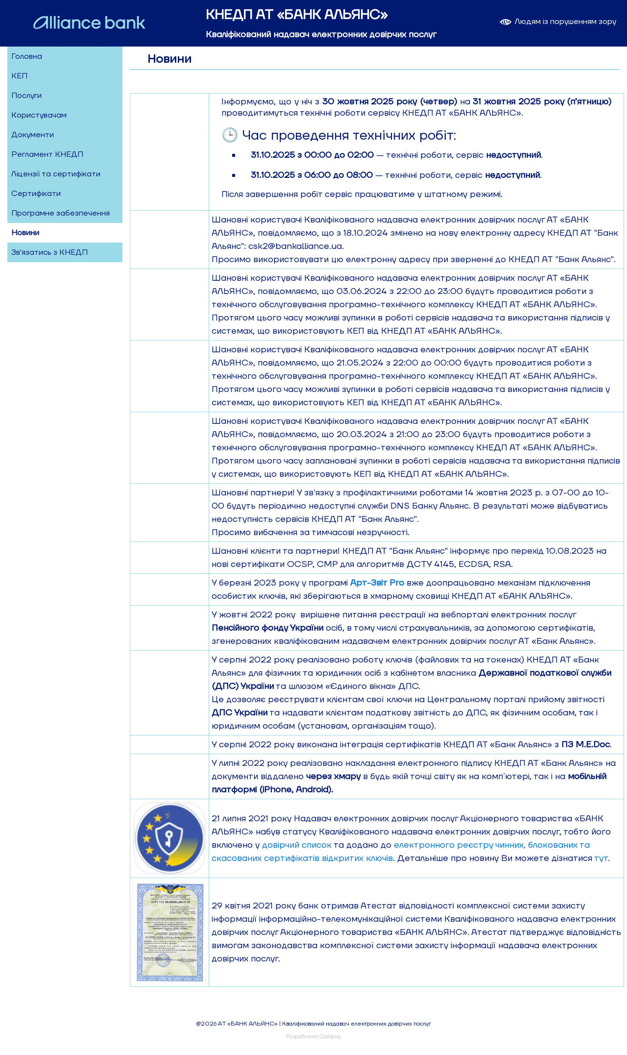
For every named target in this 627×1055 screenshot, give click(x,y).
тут (601, 858)
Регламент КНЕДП (47, 154)
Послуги (26, 95)
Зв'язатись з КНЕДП (49, 252)
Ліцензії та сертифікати (55, 174)
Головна (26, 56)
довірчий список (297, 845)
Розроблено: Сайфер (313, 1036)
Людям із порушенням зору (557, 21)
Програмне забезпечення (60, 213)
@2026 (206, 1024)
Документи (32, 135)
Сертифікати (36, 193)
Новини (25, 233)
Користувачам (39, 115)
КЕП (19, 76)
